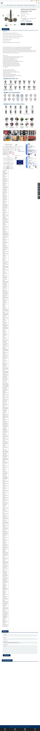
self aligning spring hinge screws (13, 33)
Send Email (29, 24)
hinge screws (24, 19)
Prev (3, 15)
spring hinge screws (32, 18)
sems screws (9, 50)
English (33, 0)
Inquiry (23, 24)
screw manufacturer (18, 47)
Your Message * (5, 644)
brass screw (29, 49)
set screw (4, 266)
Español (38, 0)
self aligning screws (25, 18)
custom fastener (5, 48)
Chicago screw (21, 51)
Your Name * (5, 633)
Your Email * (5, 637)
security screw (13, 50)
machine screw (5, 327)
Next (18, 15)
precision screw (26, 50)
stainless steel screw (23, 49)
